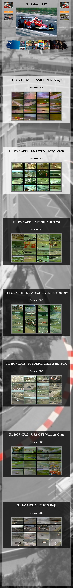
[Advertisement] (36, 65)
